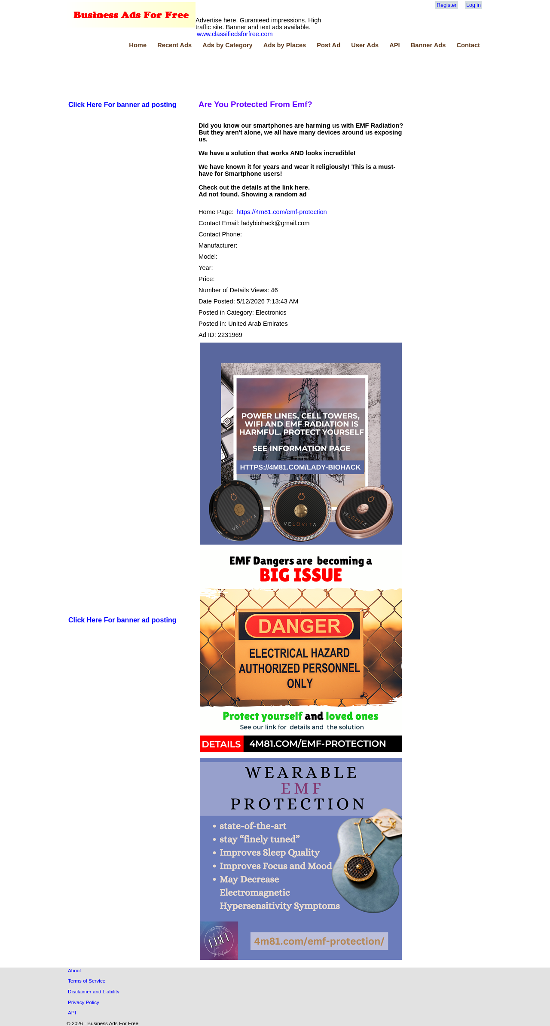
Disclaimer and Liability (93, 991)
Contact (468, 45)
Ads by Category (227, 45)
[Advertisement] (223, 72)
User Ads (365, 45)
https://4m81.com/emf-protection (282, 211)
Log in (473, 5)
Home (138, 45)
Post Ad (328, 45)
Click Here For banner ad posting (122, 104)
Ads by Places (284, 45)
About (74, 970)
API (394, 45)
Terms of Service (86, 980)
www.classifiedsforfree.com (235, 34)
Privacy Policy (83, 1002)
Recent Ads (174, 45)
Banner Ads (428, 45)
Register (446, 5)
